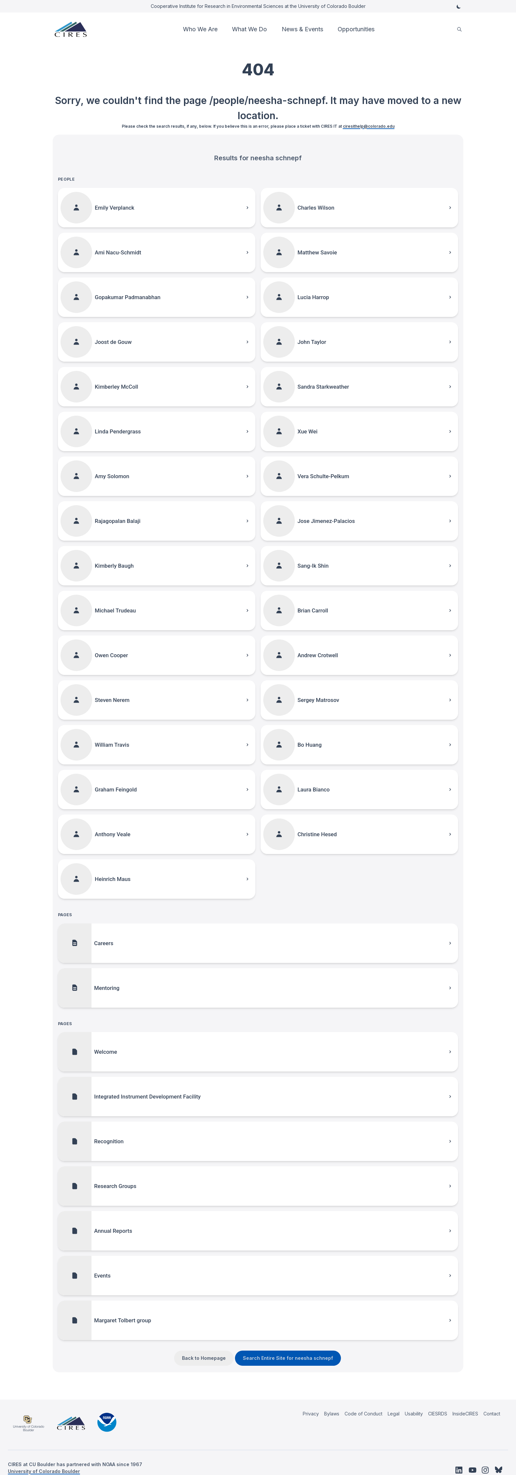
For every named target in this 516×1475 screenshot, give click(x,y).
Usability (414, 1413)
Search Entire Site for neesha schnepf (288, 1358)
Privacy (311, 1413)
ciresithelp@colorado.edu (369, 126)
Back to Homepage (204, 1358)
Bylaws (331, 1413)
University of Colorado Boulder (44, 1471)
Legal (394, 1413)
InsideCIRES (465, 1413)
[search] (459, 29)
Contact (491, 1413)
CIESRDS (437, 1413)
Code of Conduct (363, 1413)
